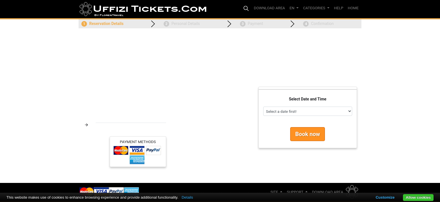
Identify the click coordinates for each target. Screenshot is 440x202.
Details (187, 197)
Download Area (327, 192)
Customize (385, 197)
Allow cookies (418, 197)
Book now (307, 134)
